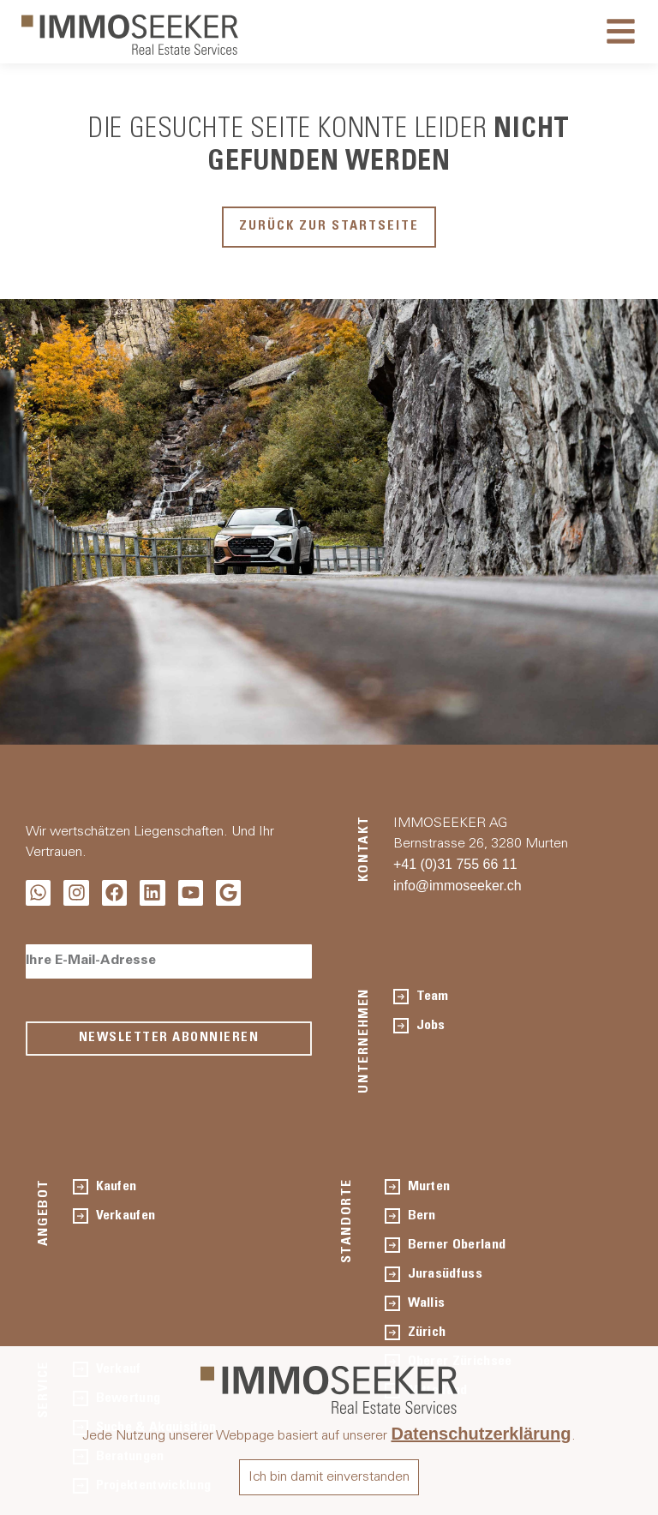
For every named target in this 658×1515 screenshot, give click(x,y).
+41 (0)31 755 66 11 (455, 864)
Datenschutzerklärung (481, 1433)
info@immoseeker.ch (457, 885)
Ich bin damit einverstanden (329, 1477)
